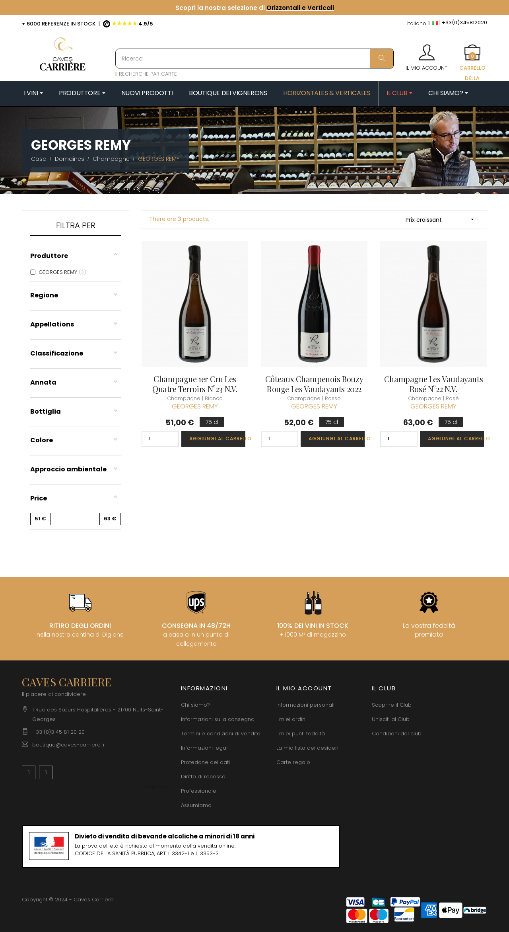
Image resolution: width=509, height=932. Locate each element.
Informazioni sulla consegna (217, 719)
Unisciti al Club (391, 719)
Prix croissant (442, 220)
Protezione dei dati (205, 762)
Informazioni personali (305, 705)
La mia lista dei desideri (307, 748)
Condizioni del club (397, 733)
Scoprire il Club (392, 705)
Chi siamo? (195, 705)
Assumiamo (196, 805)
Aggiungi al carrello (217, 438)
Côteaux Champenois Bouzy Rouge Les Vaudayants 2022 (314, 383)
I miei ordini (291, 719)
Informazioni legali (205, 748)
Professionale (198, 791)
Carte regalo (293, 762)
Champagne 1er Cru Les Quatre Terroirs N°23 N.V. (194, 383)
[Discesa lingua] (418, 23)
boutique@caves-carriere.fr (68, 744)
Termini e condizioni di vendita (220, 733)
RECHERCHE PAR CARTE (146, 74)
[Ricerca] (254, 58)
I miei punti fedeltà (300, 733)
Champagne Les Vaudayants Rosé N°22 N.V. (433, 383)
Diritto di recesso (203, 776)
